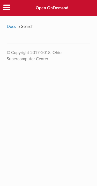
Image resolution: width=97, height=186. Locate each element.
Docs (11, 27)
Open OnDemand (52, 8)
